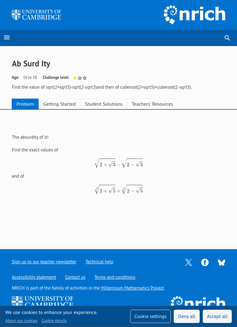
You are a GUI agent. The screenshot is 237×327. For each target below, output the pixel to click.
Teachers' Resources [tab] (181, 104)
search (227, 38)
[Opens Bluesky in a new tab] (221, 262)
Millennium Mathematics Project (132, 288)
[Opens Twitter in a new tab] (188, 262)
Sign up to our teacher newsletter (44, 262)
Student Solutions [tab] (124, 104)
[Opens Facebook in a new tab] (205, 262)
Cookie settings (150, 316)
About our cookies (21, 320)
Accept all (217, 316)
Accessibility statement (34, 277)
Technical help (100, 262)
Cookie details (54, 320)
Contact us (75, 277)
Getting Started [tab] (72, 104)
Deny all (186, 316)
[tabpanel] (118, 174)
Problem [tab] (29, 104)
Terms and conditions (115, 277)
